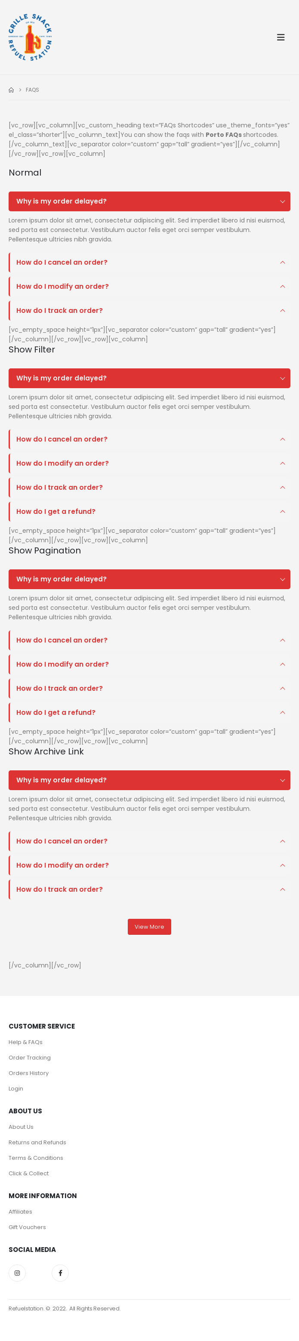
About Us (21, 1127)
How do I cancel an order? (62, 262)
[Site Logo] (30, 37)
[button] (283, 37)
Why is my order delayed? (61, 201)
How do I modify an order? (62, 286)
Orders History (29, 1073)
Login (16, 1089)
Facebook (60, 1273)
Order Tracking (30, 1058)
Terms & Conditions (36, 1158)
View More (149, 926)
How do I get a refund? (56, 511)
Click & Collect (29, 1173)
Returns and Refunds (37, 1142)
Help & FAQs (26, 1042)
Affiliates (20, 1212)
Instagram (17, 1273)
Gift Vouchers (27, 1227)
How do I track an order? (59, 310)
